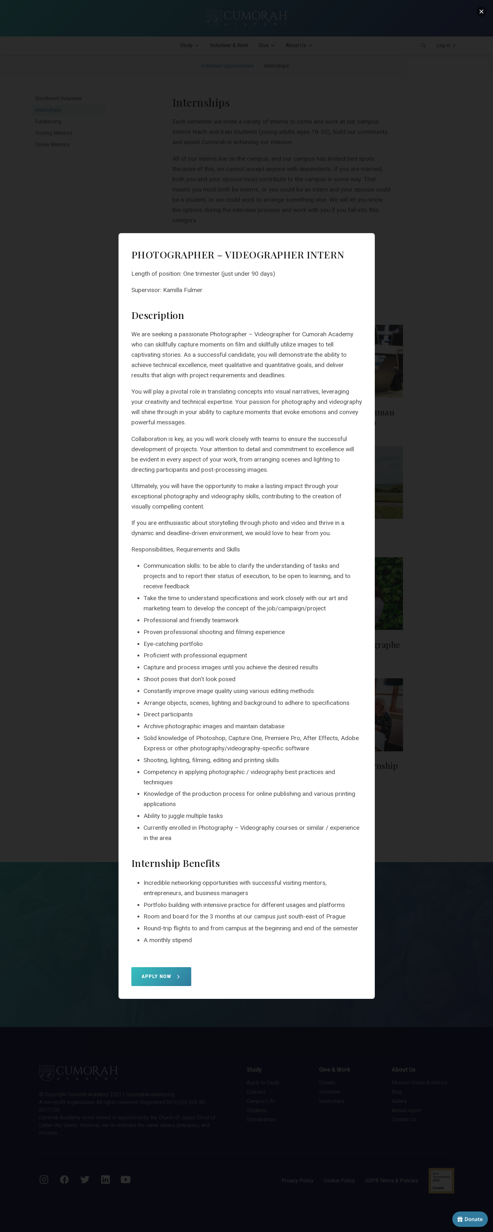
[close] (481, 11)
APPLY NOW (161, 977)
